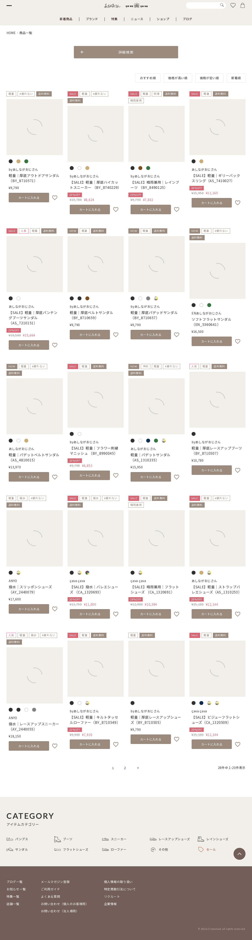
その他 (159, 849)
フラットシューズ (71, 849)
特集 (114, 18)
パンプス (17, 839)
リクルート (112, 896)
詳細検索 (126, 52)
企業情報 (110, 904)
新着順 (236, 78)
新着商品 (66, 18)
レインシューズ (213, 839)
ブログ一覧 (15, 882)
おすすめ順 (148, 78)
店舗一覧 (13, 904)
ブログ (187, 18)
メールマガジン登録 (55, 882)
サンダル (17, 849)
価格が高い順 (177, 78)
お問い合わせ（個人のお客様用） (65, 904)
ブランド (92, 18)
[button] (138, 768)
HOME (11, 33)
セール (207, 849)
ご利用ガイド (50, 889)
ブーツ (63, 839)
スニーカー (114, 839)
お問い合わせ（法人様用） (60, 911)
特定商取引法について (120, 889)
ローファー (114, 849)
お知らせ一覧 (16, 889)
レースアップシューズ (170, 839)
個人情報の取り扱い (118, 882)
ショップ (163, 18)
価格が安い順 (209, 78)
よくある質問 (50, 896)
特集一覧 (13, 896)
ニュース (137, 18)
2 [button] (125, 768)
